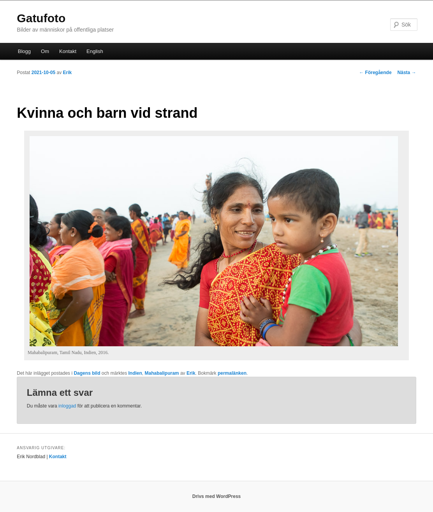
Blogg (24, 51)
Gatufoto (41, 18)
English (94, 51)
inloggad (67, 406)
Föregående (375, 72)
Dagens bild (87, 373)
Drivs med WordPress (216, 496)
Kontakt (67, 51)
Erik (67, 72)
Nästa (407, 72)
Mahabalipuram (162, 373)
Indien (135, 373)
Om (45, 51)
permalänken (232, 373)
